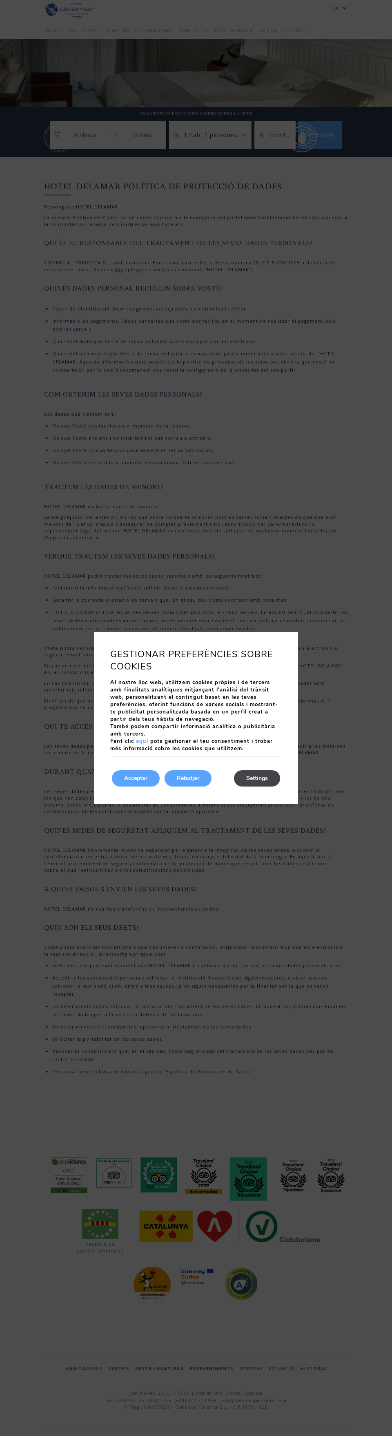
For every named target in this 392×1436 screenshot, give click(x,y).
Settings (257, 778)
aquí (142, 741)
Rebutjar (188, 778)
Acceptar (135, 778)
